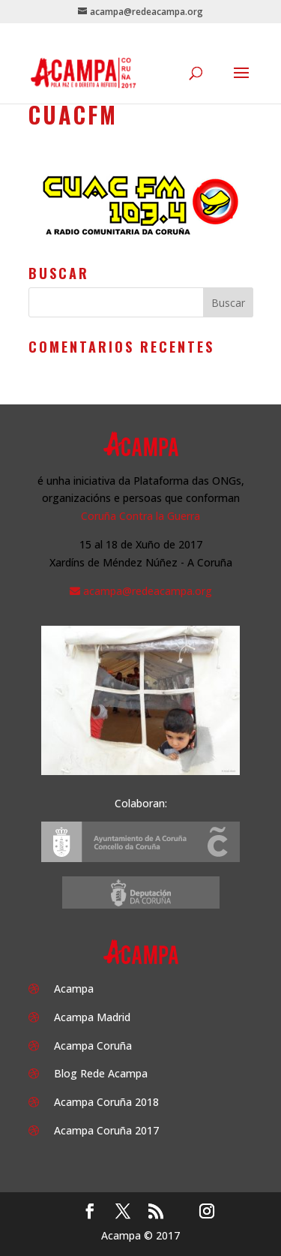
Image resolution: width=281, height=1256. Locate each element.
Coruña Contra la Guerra (140, 516)
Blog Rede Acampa (101, 1073)
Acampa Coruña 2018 (106, 1102)
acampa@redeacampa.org (147, 591)
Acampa (74, 988)
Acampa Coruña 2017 (106, 1130)
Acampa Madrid (92, 1017)
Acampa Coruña (93, 1045)
